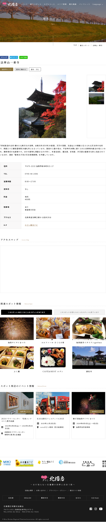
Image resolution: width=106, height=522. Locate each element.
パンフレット (84, 4)
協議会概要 (29, 490)
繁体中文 (44, 498)
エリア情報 (62, 4)
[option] (42, 106)
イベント (24, 4)
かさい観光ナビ (31, 225)
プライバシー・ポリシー (58, 490)
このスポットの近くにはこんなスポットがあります (26, 312)
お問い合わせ (41, 490)
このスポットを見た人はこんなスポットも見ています (79, 312)
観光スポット (36, 4)
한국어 (78, 498)
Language (97, 4)
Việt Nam (95, 498)
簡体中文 (61, 498)
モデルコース (49, 4)
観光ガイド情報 (75, 490)
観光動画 (73, 4)
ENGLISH (28, 498)
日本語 (10, 498)
